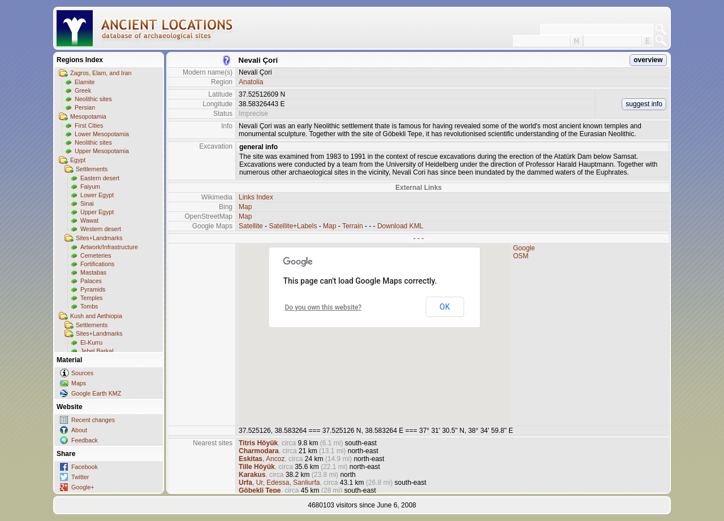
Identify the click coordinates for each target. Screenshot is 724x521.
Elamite (85, 82)
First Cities (89, 125)
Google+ (82, 487)
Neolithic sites (93, 98)
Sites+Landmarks (99, 238)
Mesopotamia (88, 116)
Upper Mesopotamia (102, 150)
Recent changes (93, 419)
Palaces (91, 280)
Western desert (100, 228)
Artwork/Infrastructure (109, 247)
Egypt (77, 160)
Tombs (89, 306)
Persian (85, 107)
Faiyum (90, 186)
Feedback (84, 440)
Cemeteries (95, 255)
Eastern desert (99, 178)
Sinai (87, 203)
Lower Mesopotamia (102, 134)
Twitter (80, 477)
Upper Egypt (97, 212)
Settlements (91, 169)
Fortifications (97, 263)
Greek (83, 90)
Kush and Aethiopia (96, 315)
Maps (78, 383)
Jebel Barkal (97, 351)
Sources (82, 373)
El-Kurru (91, 342)
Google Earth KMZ (96, 393)
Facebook (84, 466)
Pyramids (92, 289)
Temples (91, 297)
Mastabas (93, 272)
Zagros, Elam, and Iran (100, 73)
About (79, 430)
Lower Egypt (97, 195)
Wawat (89, 220)
